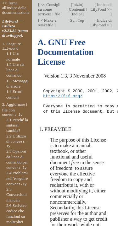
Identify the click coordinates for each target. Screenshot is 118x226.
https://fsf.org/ (62, 96)
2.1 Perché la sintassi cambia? (17, 125)
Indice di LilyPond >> (101, 7)
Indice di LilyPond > (101, 22)
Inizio (77, 4)
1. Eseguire (11, 46)
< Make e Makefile (47, 22)
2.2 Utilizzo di (16, 141)
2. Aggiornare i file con (14, 109)
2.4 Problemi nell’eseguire (17, 178)
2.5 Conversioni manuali (16, 194)
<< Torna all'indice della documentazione (16, 8)
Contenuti (77, 9)
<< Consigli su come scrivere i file (49, 9)
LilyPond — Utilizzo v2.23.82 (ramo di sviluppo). (15, 28)
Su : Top (77, 20)
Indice (77, 14)
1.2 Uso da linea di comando (15, 70)
